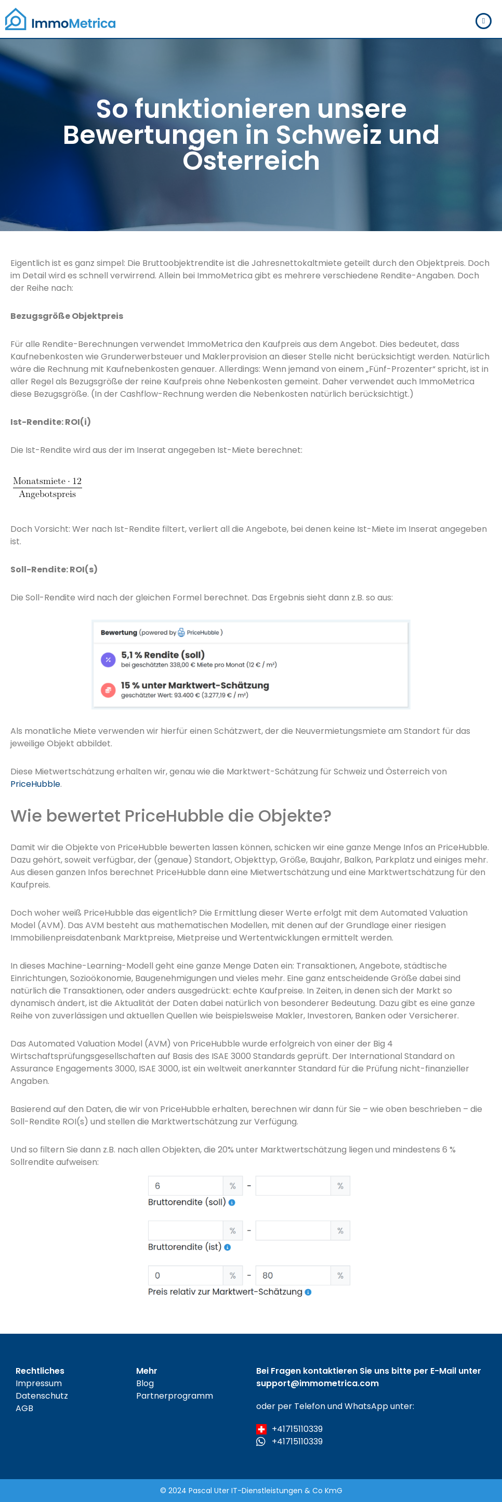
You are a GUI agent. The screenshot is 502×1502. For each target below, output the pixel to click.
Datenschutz (42, 1396)
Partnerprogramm (174, 1396)
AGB (24, 1408)
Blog (145, 1383)
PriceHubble (35, 784)
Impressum (39, 1383)
